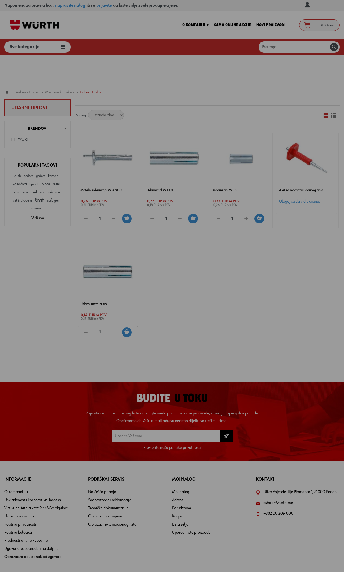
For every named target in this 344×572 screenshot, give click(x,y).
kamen (53, 146)
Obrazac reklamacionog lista (112, 494)
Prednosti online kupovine (26, 510)
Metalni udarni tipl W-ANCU (101, 160)
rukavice (54, 162)
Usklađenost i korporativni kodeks (32, 470)
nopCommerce (180, 558)
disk (17, 146)
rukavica (39, 162)
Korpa (177, 486)
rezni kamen (21, 162)
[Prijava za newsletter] (166, 406)
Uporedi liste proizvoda (191, 502)
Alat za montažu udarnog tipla (301, 160)
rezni (56, 154)
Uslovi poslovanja (19, 486)
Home (7, 62)
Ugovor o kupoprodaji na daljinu (31, 518)
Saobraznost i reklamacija (109, 470)
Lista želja (180, 494)
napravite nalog (70, 6)
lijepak (34, 154)
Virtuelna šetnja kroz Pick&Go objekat (36, 478)
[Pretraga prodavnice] (299, 47)
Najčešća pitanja (102, 462)
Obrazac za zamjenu (105, 486)
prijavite (104, 6)
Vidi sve (37, 188)
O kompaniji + (16, 462)
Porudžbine (181, 478)
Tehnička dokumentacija (108, 478)
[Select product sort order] (106, 85)
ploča (46, 154)
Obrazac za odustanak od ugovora (33, 526)
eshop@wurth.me (278, 472)
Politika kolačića (18, 502)
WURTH (24, 109)
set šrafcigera (22, 170)
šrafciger (53, 170)
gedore (40, 146)
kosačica (19, 154)
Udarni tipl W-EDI (160, 160)
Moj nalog (180, 462)
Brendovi (37, 98)
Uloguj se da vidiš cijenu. (299, 171)
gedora (28, 146)
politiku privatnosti (185, 417)
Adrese (177, 470)
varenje (36, 178)
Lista (333, 85)
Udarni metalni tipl (93, 274)
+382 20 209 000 (278, 483)
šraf (39, 170)
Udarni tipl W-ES (225, 160)
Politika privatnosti (20, 494)
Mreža (325, 85)
